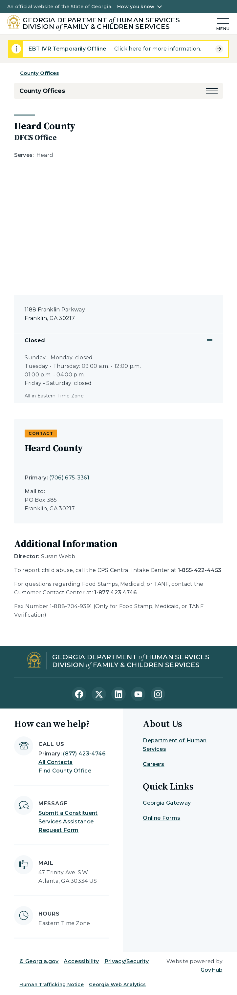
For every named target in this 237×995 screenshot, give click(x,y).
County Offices (39, 73)
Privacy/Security (126, 961)
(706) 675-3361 (69, 478)
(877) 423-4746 (84, 754)
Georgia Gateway (167, 803)
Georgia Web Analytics (117, 984)
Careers (153, 764)
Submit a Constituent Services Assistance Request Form (67, 821)
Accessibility (81, 961)
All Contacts (55, 762)
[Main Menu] (220, 23)
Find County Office (64, 771)
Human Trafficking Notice (51, 984)
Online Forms (161, 818)
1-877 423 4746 (115, 592)
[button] (212, 91)
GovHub (212, 970)
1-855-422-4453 (199, 570)
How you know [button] (135, 6)
